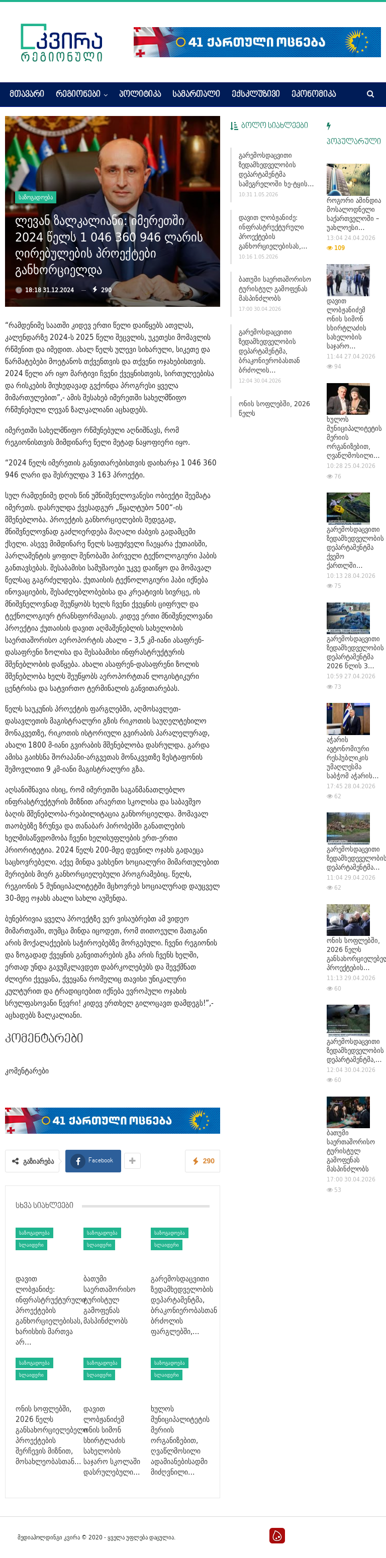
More (300, 94)
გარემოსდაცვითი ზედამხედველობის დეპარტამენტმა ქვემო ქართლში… (355, 547)
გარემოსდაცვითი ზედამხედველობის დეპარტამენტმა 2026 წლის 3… (355, 652)
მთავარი (27, 94)
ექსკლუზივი (256, 94)
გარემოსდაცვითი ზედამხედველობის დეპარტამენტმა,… (355, 1050)
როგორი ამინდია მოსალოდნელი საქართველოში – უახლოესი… (354, 214)
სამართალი (196, 94)
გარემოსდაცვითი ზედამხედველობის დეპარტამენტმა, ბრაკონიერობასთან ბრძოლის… (269, 351)
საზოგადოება (36, 197)
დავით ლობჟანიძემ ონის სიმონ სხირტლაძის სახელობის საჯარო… (346, 323)
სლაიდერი (31, 1245)
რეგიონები (78, 94)
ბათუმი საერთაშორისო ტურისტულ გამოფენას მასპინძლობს (275, 289)
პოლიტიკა (140, 94)
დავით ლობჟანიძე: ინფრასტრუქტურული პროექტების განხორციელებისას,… (273, 232)
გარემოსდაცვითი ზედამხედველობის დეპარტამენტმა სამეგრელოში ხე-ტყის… (276, 169)
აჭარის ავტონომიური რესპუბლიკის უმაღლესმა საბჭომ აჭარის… (353, 757)
